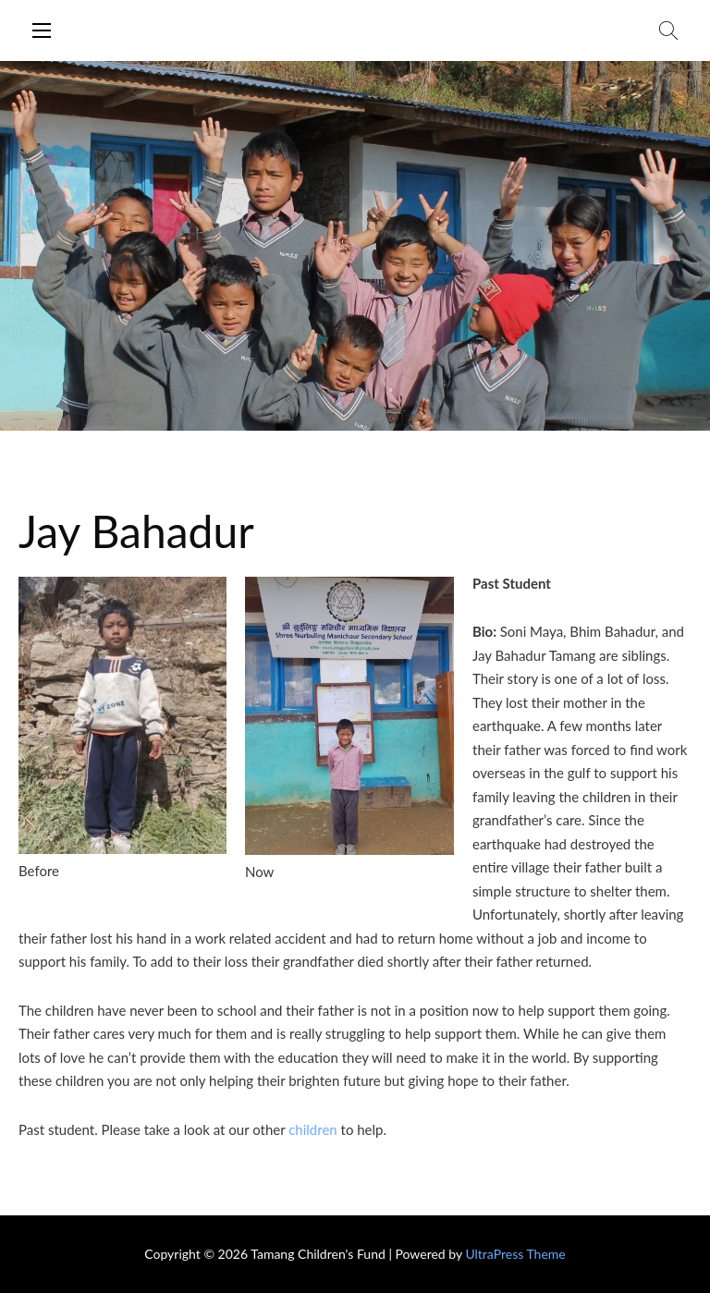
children (312, 1129)
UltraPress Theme (515, 1254)
